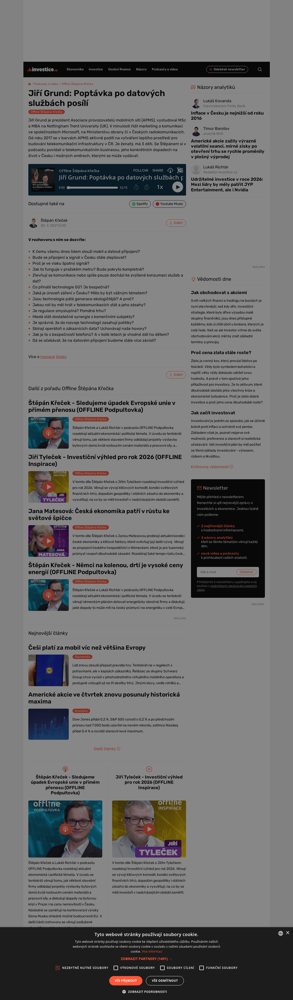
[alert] (146, 500)
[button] (146, 958)
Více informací (152, 951)
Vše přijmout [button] (126, 981)
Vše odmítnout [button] (165, 981)
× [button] (287, 933)
